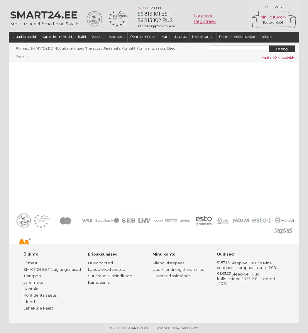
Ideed (171, 48)
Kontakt (129, 48)
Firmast (22, 48)
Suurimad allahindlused (110, 275)
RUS (278, 7)
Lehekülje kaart (38, 308)
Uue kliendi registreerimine (178, 269)
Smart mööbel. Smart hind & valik (45, 17)
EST (268, 7)
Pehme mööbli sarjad (237, 36)
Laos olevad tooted (106, 269)
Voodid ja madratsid (108, 36)
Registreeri (205, 21)
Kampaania (99, 282)
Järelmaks (112, 48)
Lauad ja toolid (23, 36)
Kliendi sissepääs (168, 263)
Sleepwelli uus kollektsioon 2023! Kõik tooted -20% (246, 279)
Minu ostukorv (273, 17)
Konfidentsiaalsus (151, 48)
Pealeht (22, 56)
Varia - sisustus (174, 36)
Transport (93, 48)
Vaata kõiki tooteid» (278, 57)
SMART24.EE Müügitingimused (57, 48)
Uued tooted (100, 263)
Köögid (267, 36)
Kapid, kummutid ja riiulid (64, 36)
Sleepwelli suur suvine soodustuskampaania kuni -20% (247, 265)
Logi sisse (204, 15)
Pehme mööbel (143, 36)
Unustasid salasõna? (171, 275)
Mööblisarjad (203, 36)
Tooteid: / (273, 22)
